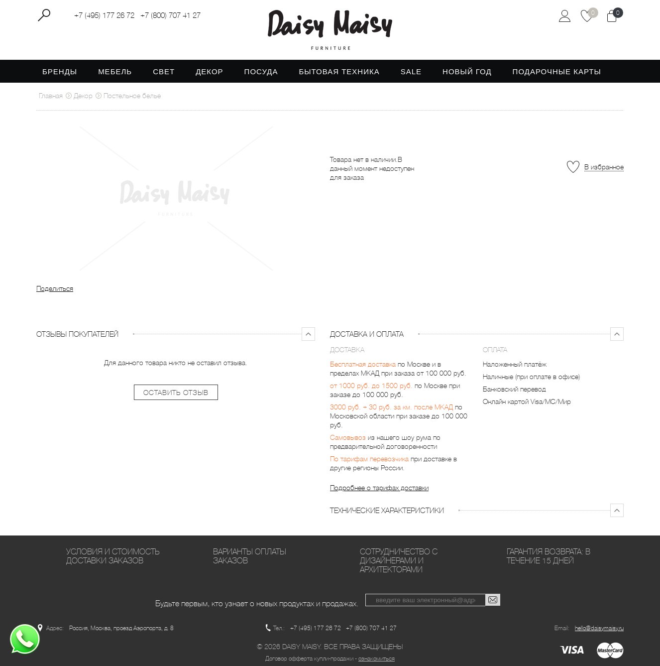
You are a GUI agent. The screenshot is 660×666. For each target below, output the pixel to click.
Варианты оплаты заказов (249, 556)
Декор (209, 71)
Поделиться (54, 288)
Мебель (115, 71)
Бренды (59, 71)
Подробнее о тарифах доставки (379, 488)
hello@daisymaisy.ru (599, 628)
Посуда (261, 71)
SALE (411, 71)
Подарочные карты (557, 71)
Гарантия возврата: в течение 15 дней (548, 556)
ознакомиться (376, 658)
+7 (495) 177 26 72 (104, 15)
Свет (164, 71)
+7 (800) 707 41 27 (170, 15)
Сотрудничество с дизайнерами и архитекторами (399, 560)
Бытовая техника (339, 71)
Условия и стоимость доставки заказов (112, 556)
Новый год (467, 71)
